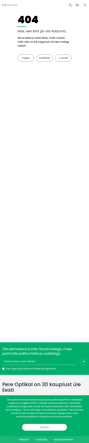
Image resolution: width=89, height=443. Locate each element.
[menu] (85, 5)
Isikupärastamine (63, 439)
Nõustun (44, 427)
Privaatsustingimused (44, 368)
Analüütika (41, 439)
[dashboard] (9, 5)
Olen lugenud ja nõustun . (31, 368)
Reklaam (24, 439)
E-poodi (63, 58)
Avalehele (44, 58)
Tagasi (25, 58)
